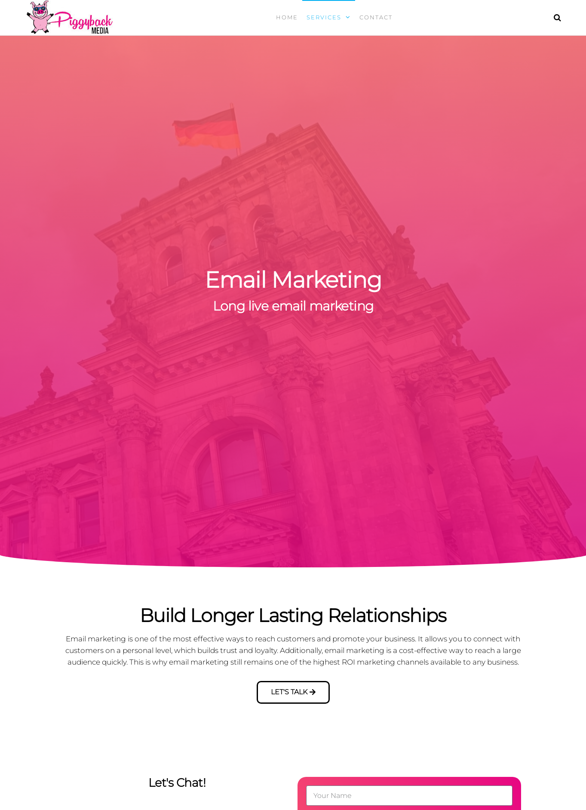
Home (287, 17)
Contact (376, 17)
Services (324, 17)
